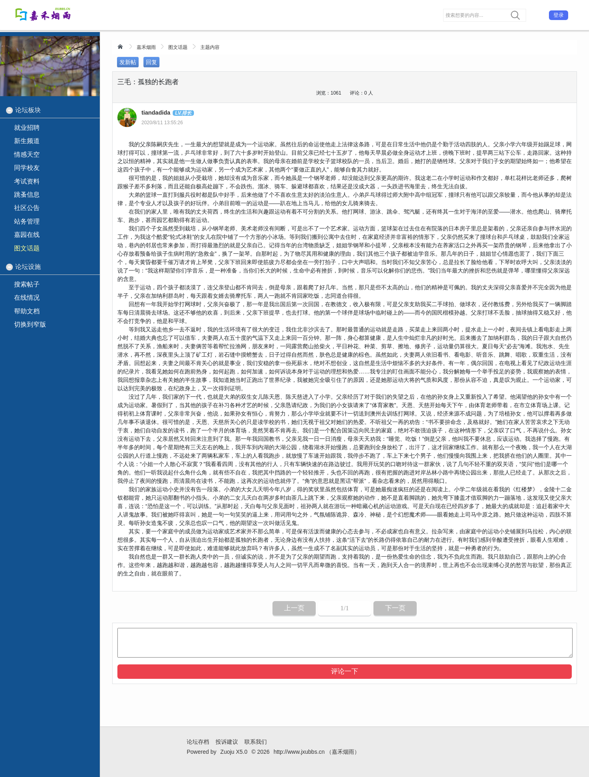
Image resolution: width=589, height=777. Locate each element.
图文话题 (178, 47)
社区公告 (27, 207)
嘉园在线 (27, 234)
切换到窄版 (30, 324)
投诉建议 (227, 742)
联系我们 (255, 742)
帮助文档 (27, 311)
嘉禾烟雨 (146, 47)
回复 (151, 62)
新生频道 (27, 140)
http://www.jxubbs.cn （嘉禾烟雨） (317, 752)
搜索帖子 (27, 284)
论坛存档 (198, 742)
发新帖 (127, 62)
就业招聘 (27, 127)
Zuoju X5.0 (234, 752)
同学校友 (27, 167)
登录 (558, 15)
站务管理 (27, 221)
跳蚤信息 (27, 194)
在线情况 (27, 297)
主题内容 (210, 47)
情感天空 (27, 154)
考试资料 (27, 181)
